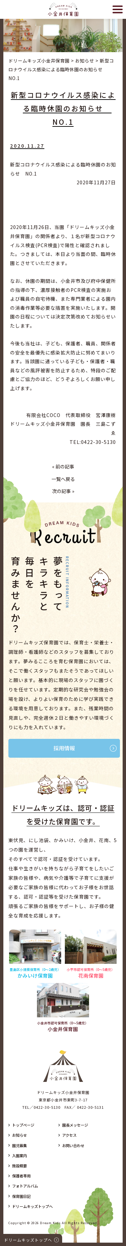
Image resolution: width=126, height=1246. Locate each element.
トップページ (23, 1125)
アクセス (69, 1135)
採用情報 (64, 748)
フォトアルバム (25, 1185)
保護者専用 (21, 1175)
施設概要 (19, 1165)
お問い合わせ (73, 1145)
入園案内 (19, 1155)
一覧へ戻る (63, 479)
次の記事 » (63, 491)
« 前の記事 (63, 466)
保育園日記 (21, 1196)
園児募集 (19, 1145)
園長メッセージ (75, 1125)
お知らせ (19, 1135)
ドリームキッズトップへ (32, 1206)
